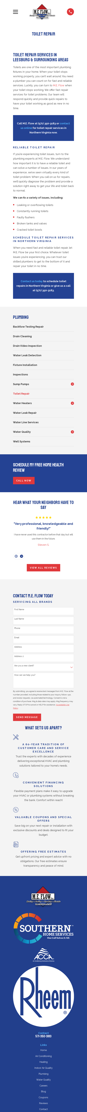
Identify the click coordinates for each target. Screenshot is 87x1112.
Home (43, 1050)
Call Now (23, 480)
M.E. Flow (58, 85)
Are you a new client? (24, 666)
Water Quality (43, 1079)
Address (18, 647)
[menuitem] (43, 326)
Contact (43, 1109)
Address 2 (19, 656)
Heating (43, 1062)
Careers (43, 1085)
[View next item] (21, 556)
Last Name (19, 619)
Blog (43, 1091)
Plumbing (43, 1074)
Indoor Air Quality (43, 1068)
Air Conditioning (43, 1056)
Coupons (43, 1097)
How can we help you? (24, 675)
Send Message (27, 717)
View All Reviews (43, 567)
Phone (17, 628)
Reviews (43, 1103)
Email (16, 637)
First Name (19, 609)
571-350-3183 (43, 1036)
